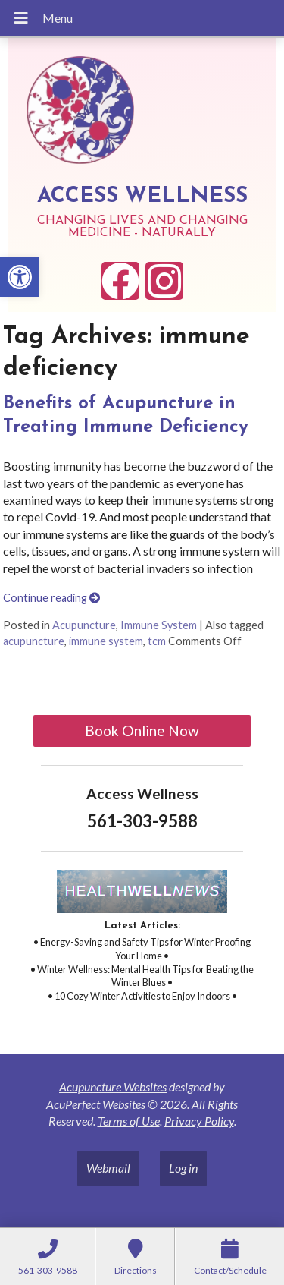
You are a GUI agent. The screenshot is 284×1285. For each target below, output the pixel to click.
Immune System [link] (158, 625)
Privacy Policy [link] (199, 1120)
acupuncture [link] (33, 641)
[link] (19, 277)
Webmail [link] (108, 1168)
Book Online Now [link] (142, 730)
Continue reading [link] (51, 597)
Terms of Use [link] (129, 1120)
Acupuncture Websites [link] (113, 1086)
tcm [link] (157, 641)
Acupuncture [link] (84, 625)
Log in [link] (183, 1168)
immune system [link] (106, 641)
